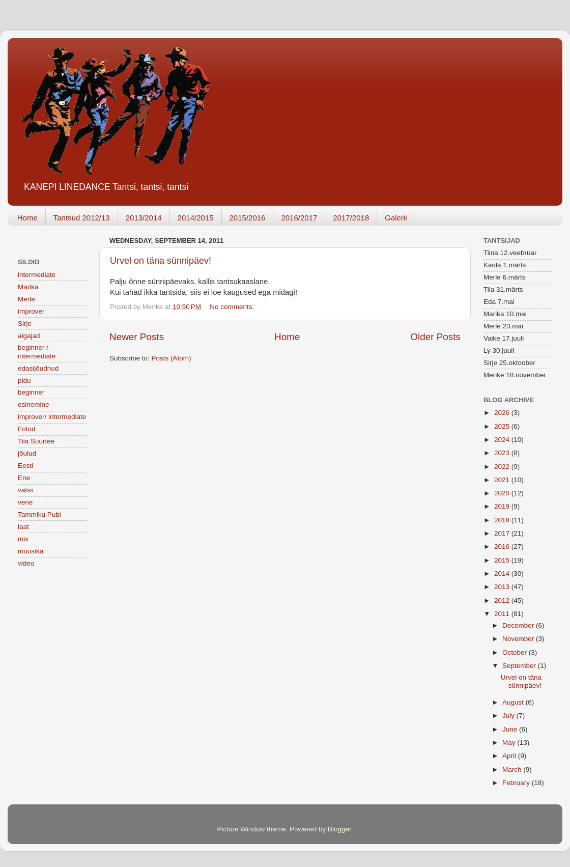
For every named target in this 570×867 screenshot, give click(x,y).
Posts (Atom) (171, 358)
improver (31, 311)
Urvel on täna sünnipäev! (160, 261)
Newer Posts (136, 336)
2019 (502, 506)
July (509, 715)
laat (23, 526)
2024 (502, 439)
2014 (502, 573)
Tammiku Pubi (39, 514)
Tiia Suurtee (36, 441)
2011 (502, 614)
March (512, 769)
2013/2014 (144, 217)
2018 (502, 520)
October (515, 652)
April (510, 756)
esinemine (33, 404)
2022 (502, 466)
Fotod (27, 429)
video (26, 563)
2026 (502, 412)
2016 (502, 546)
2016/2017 (299, 217)
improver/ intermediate (52, 417)
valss (26, 490)
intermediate (36, 274)
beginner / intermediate (36, 351)
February (517, 783)
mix (23, 539)
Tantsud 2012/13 (81, 217)
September (520, 665)
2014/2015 (196, 217)
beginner (31, 392)
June (510, 729)
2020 (502, 493)
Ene (24, 478)
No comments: (233, 307)
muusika (30, 551)
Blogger (339, 829)
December (519, 625)
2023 (502, 453)
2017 (502, 533)
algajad (29, 336)
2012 (502, 600)
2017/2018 (351, 217)
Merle (26, 299)
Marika (28, 287)
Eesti (25, 465)
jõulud (27, 453)
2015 (502, 560)
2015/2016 (248, 217)
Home (27, 217)
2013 (502, 587)
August (514, 702)
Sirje (25, 323)
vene (25, 502)
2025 (502, 426)
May (509, 742)
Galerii (396, 217)
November (519, 638)
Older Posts (435, 336)
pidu (24, 380)
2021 (502, 480)
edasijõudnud (38, 368)
